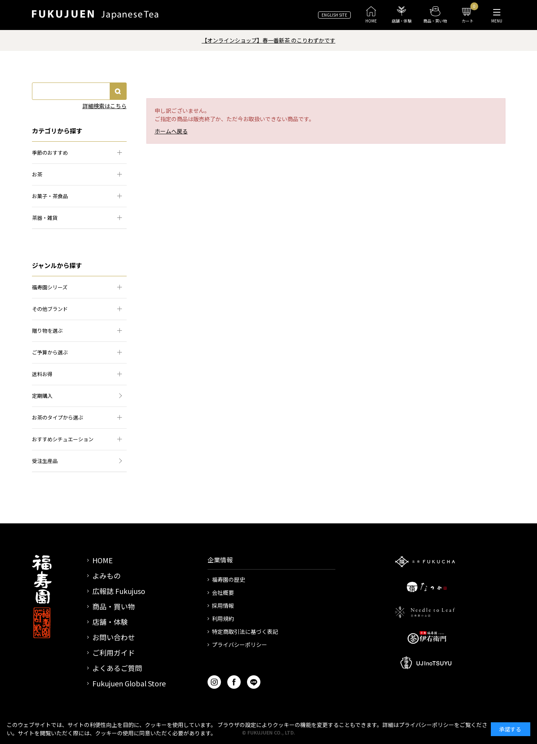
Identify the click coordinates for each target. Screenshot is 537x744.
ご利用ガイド (113, 652)
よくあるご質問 (117, 668)
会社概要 (223, 592)
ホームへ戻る (171, 131)
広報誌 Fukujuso (118, 591)
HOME (102, 560)
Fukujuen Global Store (129, 683)
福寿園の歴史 (228, 579)
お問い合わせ (113, 637)
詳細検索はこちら (104, 106)
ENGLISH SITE (334, 15)
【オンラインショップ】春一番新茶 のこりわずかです (268, 40)
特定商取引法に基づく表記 (245, 631)
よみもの (106, 575)
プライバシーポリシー (239, 644)
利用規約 (223, 618)
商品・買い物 (113, 606)
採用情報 (223, 605)
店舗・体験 (110, 622)
